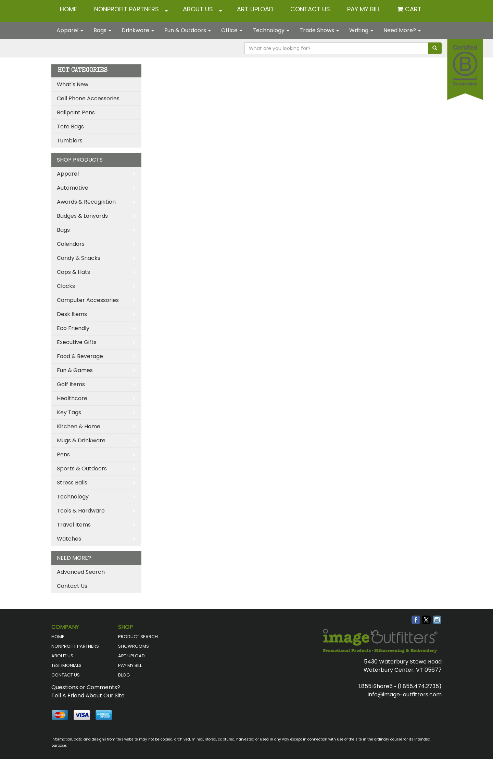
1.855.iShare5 (375, 686)
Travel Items (74, 525)
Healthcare (72, 398)
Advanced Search (81, 572)
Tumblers (70, 140)
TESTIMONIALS (66, 665)
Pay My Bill (363, 9)
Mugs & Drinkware (81, 440)
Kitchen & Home (78, 426)
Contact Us (72, 586)
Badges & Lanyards (82, 216)
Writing (361, 30)
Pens (63, 454)
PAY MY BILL (130, 665)
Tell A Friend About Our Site (88, 695)
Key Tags (69, 412)
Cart (413, 9)
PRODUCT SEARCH (138, 636)
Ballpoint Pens (76, 112)
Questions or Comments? (85, 687)
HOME (68, 9)
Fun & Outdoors (187, 30)
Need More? (402, 30)
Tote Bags (70, 126)
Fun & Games (75, 370)
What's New (72, 84)
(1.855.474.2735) (419, 686)
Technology (271, 30)
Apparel (69, 30)
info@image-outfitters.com (405, 694)
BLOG (124, 675)
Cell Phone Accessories (88, 98)
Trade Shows (319, 30)
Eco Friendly (73, 328)
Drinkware (138, 30)
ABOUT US (198, 9)
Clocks (66, 286)
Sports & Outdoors (82, 468)
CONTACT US (310, 9)
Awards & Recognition (86, 202)
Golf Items (71, 384)
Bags (102, 30)
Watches (69, 539)
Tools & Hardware (81, 511)
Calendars (71, 244)
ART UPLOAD (255, 9)
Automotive (72, 188)
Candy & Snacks (78, 258)
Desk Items (72, 314)
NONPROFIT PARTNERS (126, 9)
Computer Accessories (88, 300)
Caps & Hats (73, 272)
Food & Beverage (80, 356)
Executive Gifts (77, 342)
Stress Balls (72, 482)
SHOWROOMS (133, 646)
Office (231, 30)
